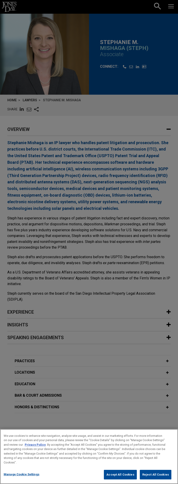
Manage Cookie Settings (21, 478)
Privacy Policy (35, 448)
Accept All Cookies (120, 479)
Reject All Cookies (155, 479)
